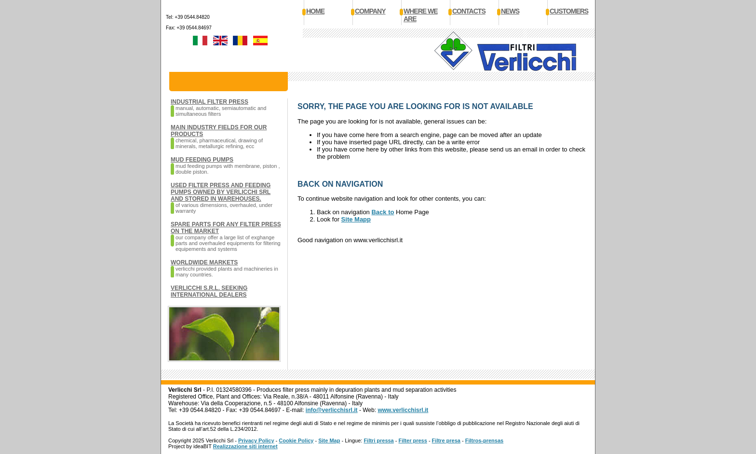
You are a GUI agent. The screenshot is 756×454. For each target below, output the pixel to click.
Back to (382, 212)
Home (315, 11)
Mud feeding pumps (202, 159)
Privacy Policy (256, 440)
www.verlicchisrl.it (403, 410)
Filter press (413, 440)
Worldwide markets (204, 262)
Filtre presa (446, 440)
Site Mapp (356, 219)
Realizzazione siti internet (245, 446)
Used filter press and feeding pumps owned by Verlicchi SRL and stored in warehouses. (220, 192)
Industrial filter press (209, 101)
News (510, 11)
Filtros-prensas (484, 440)
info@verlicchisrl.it (332, 410)
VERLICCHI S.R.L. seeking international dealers (209, 291)
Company (370, 11)
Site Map (329, 440)
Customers (569, 11)
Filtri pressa (378, 440)
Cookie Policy (296, 440)
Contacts (469, 11)
